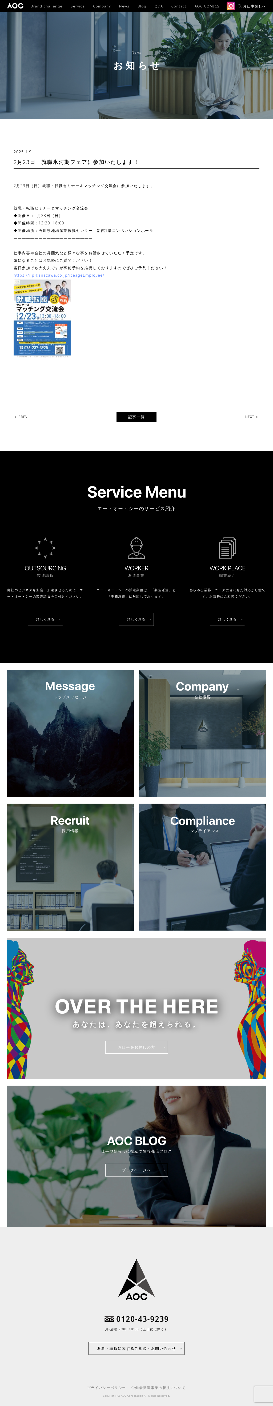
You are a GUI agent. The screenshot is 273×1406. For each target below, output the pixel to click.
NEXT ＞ (252, 416)
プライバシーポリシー (106, 1387)
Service (78, 6)
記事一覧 (136, 416)
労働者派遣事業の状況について (158, 1387)
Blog (142, 6)
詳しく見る (45, 619)
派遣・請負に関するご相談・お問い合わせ (136, 1348)
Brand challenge (47, 6)
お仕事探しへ (252, 6)
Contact (179, 6)
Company (102, 6)
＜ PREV (21, 416)
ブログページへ (136, 1170)
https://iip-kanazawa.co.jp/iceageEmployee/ (59, 275)
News (124, 6)
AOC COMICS (207, 6)
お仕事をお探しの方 (136, 1047)
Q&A (159, 6)
